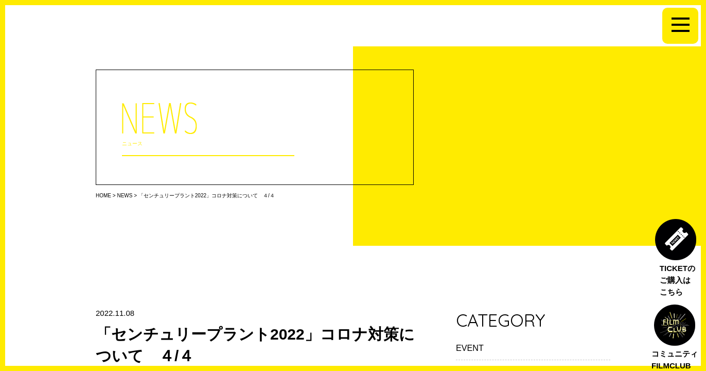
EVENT (470, 347)
